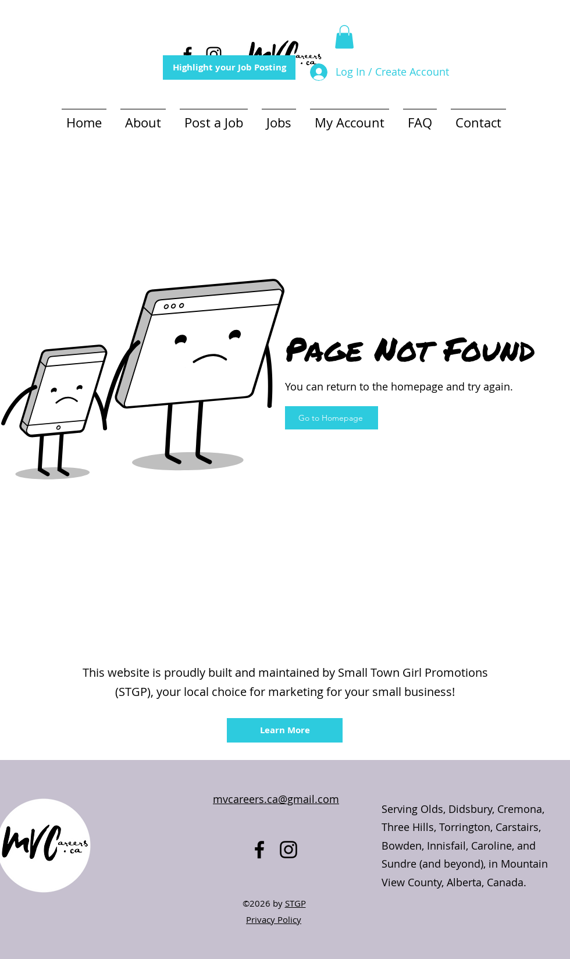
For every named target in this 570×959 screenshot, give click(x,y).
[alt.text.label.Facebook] (187, 54)
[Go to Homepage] (331, 417)
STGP (295, 903)
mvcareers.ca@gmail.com (276, 799)
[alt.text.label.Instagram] (214, 54)
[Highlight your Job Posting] (229, 67)
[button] (344, 37)
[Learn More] (285, 730)
